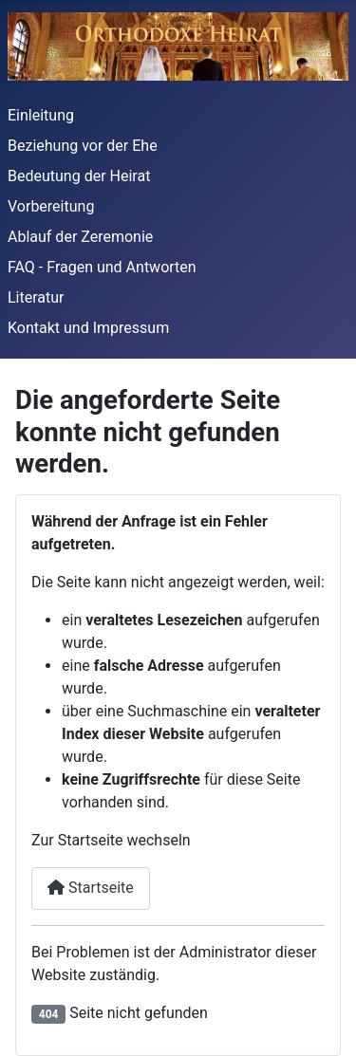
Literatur (36, 297)
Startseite (90, 888)
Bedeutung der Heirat (79, 176)
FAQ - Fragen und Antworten (102, 267)
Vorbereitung (51, 206)
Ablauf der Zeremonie (80, 237)
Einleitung (41, 115)
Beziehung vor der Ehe (83, 146)
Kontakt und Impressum (88, 328)
